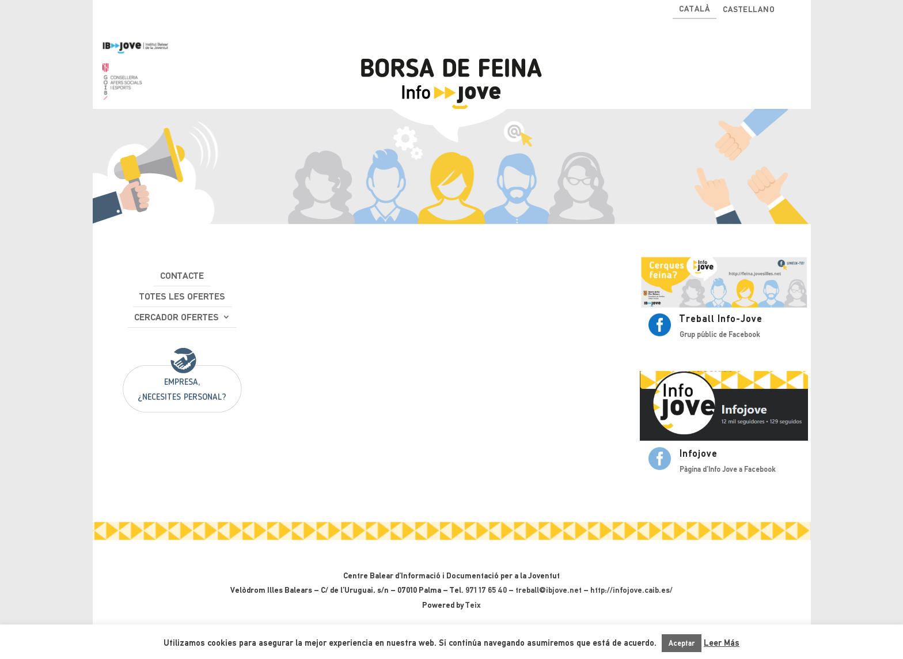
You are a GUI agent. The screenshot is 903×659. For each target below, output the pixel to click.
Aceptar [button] (682, 643)
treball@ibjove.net (548, 589)
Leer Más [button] (721, 643)
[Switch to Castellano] (749, 12)
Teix (473, 604)
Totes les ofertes (182, 296)
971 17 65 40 (486, 589)
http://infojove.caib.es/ (631, 589)
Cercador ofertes (176, 317)
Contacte (182, 275)
